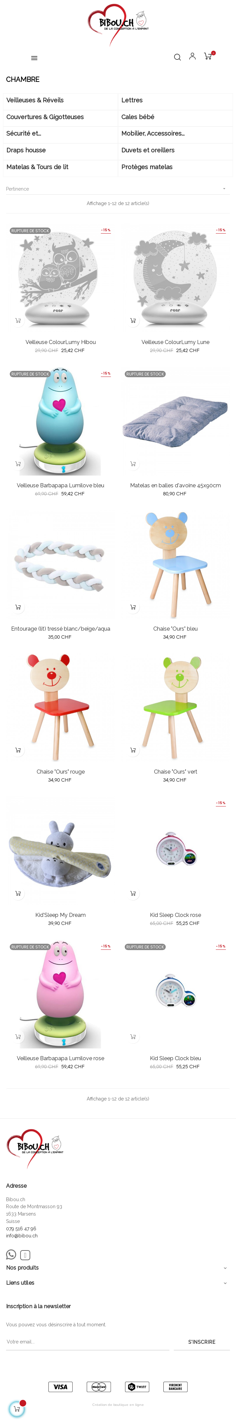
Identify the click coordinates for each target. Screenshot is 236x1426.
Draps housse (26, 150)
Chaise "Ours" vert (175, 772)
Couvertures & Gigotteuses (45, 116)
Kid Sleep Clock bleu (175, 1058)
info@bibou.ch (22, 1235)
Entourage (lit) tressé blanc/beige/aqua (60, 629)
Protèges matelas (146, 166)
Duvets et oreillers (147, 150)
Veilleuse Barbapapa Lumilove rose (60, 1058)
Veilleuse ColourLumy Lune (175, 342)
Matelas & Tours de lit (37, 166)
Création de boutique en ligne (118, 1405)
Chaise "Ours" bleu (175, 629)
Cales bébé (137, 116)
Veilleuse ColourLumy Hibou (61, 342)
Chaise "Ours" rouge (61, 772)
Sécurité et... (23, 133)
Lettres (132, 100)
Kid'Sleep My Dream (60, 915)
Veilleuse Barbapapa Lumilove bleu (60, 485)
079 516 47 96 (21, 1228)
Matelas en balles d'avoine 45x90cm (175, 485)
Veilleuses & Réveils (35, 100)
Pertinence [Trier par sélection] (118, 189)
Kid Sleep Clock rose (175, 915)
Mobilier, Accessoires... (153, 133)
